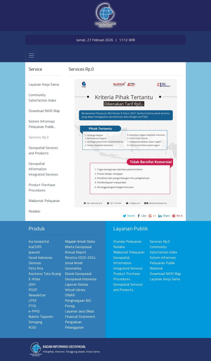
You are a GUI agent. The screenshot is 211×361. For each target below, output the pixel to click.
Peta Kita (36, 268)
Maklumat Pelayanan (44, 200)
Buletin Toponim (41, 316)
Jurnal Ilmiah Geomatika (74, 265)
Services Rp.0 (39, 137)
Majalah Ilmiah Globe (80, 241)
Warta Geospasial (78, 246)
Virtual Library (75, 289)
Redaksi (34, 211)
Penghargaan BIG (78, 300)
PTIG (32, 305)
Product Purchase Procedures (42, 187)
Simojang (35, 322)
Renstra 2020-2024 (80, 257)
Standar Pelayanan (127, 241)
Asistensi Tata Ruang (45, 273)
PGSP (33, 289)
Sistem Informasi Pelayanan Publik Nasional (163, 263)
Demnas (35, 262)
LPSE (33, 300)
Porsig (70, 305)
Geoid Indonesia (40, 257)
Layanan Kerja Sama (44, 84)
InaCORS (35, 246)
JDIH (32, 284)
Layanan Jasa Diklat (79, 311)
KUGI (32, 327)
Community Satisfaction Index (42, 97)
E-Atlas (34, 279)
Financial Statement (80, 316)
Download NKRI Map (44, 110)
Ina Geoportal (39, 241)
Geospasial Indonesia (80, 279)
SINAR (70, 295)
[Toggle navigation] (31, 55)
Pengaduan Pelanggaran (74, 324)
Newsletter (37, 295)
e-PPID (34, 311)
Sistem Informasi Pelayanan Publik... (42, 124)
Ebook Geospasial (78, 273)
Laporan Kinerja (76, 284)
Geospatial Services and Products (43, 150)
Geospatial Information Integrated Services (43, 169)
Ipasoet (34, 252)
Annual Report (75, 252)
